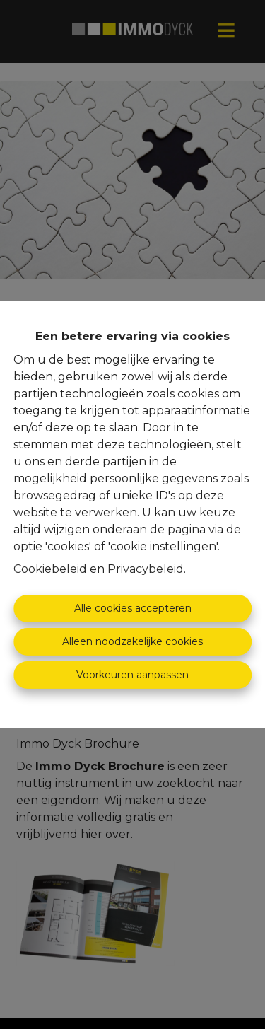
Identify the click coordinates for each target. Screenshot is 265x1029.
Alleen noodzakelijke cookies (132, 641)
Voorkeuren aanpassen (132, 674)
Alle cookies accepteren (133, 608)
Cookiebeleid (50, 569)
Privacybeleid (145, 569)
